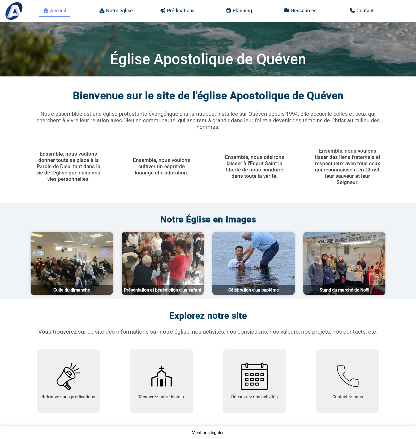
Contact (361, 10)
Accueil (54, 10)
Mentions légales (208, 432)
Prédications (177, 10)
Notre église (116, 10)
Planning (238, 10)
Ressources (300, 10)
